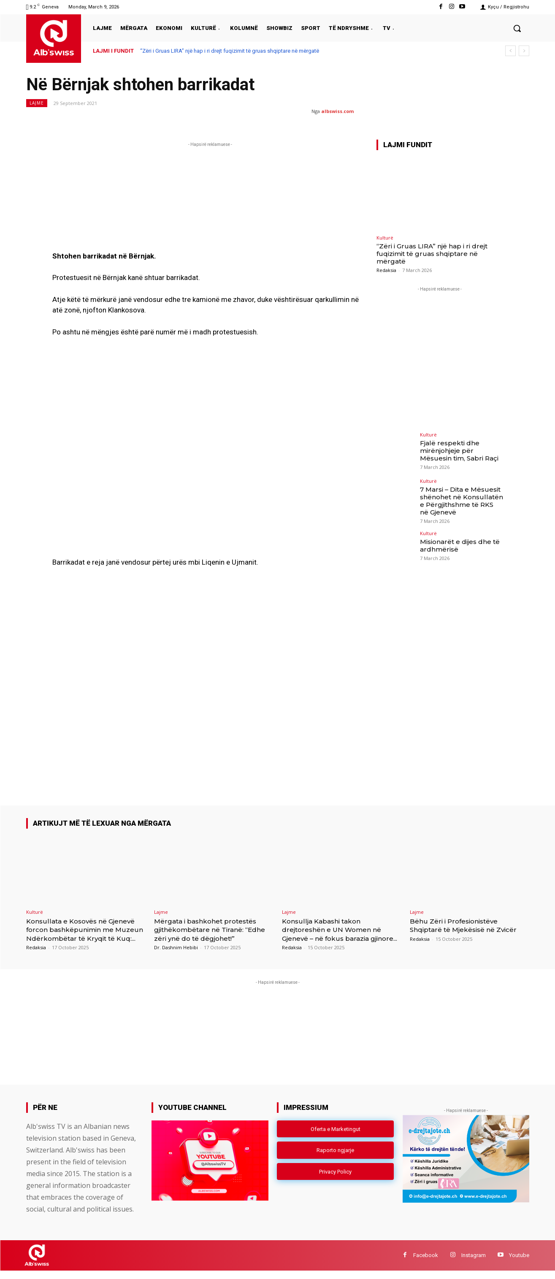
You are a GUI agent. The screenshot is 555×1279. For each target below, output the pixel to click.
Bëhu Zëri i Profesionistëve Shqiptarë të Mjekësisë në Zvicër (460, 929)
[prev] (510, 51)
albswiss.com (337, 111)
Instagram (473, 1263)
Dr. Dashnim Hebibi (176, 947)
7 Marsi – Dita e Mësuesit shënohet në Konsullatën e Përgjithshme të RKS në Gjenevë (460, 499)
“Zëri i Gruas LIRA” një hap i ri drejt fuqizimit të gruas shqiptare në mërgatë (229, 51)
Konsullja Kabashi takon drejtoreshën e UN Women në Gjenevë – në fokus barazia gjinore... (338, 934)
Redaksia (386, 270)
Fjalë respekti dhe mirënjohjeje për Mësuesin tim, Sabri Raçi (461, 450)
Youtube (519, 1263)
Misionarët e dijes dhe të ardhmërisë (458, 543)
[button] (517, 28)
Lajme (36, 103)
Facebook (425, 1263)
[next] (524, 51)
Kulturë (384, 237)
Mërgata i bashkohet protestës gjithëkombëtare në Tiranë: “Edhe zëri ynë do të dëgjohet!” (212, 929)
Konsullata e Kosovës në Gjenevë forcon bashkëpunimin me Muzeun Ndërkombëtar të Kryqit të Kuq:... (84, 934)
